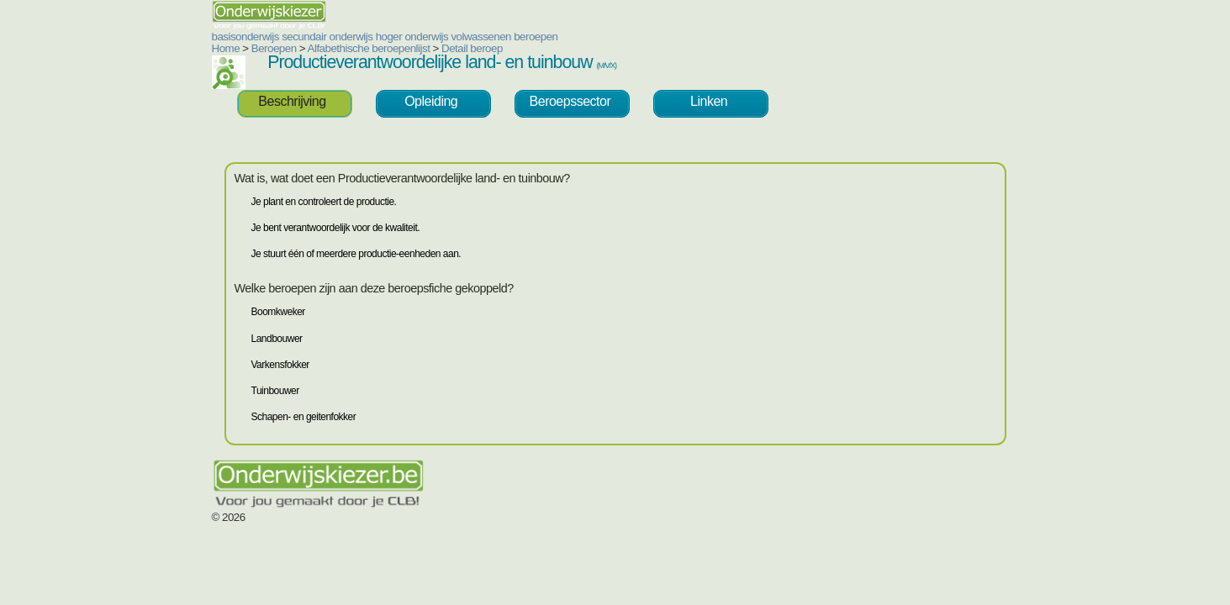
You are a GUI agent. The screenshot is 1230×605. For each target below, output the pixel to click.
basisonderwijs (144, 36)
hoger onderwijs (311, 36)
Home (125, 48)
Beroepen (173, 48)
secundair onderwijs (226, 36)
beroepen (435, 36)
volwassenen (380, 36)
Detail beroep (371, 48)
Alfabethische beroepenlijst (268, 48)
